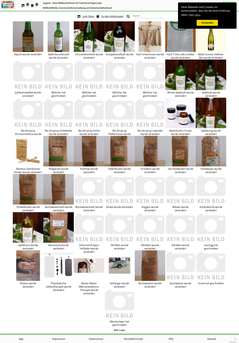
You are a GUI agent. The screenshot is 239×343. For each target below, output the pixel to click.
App (21, 339)
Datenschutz (96, 339)
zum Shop (85, 16)
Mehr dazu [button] (194, 15)
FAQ (171, 339)
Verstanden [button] (207, 23)
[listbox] (213, 339)
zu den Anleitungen (109, 16)
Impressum (58, 339)
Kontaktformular (133, 339)
